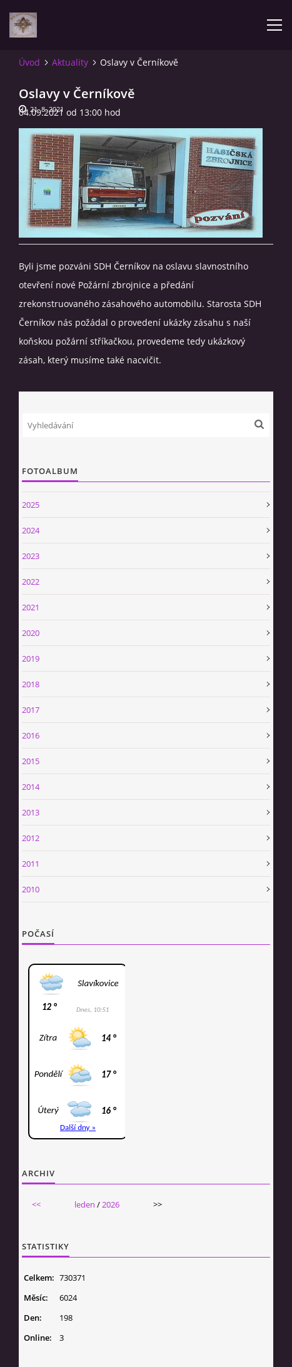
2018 (30, 684)
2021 (30, 607)
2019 (30, 658)
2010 (30, 889)
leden (84, 1204)
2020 (30, 632)
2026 (110, 1204)
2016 (30, 735)
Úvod (29, 62)
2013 (30, 812)
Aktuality (70, 62)
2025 (30, 504)
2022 (30, 581)
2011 (30, 863)
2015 (30, 761)
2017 (30, 709)
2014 (30, 786)
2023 (30, 556)
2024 (30, 530)
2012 (30, 838)
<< (36, 1204)
